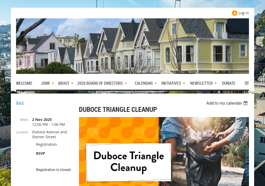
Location (22, 132)
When (24, 120)
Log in (244, 12)
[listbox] (227, 103)
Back (20, 103)
